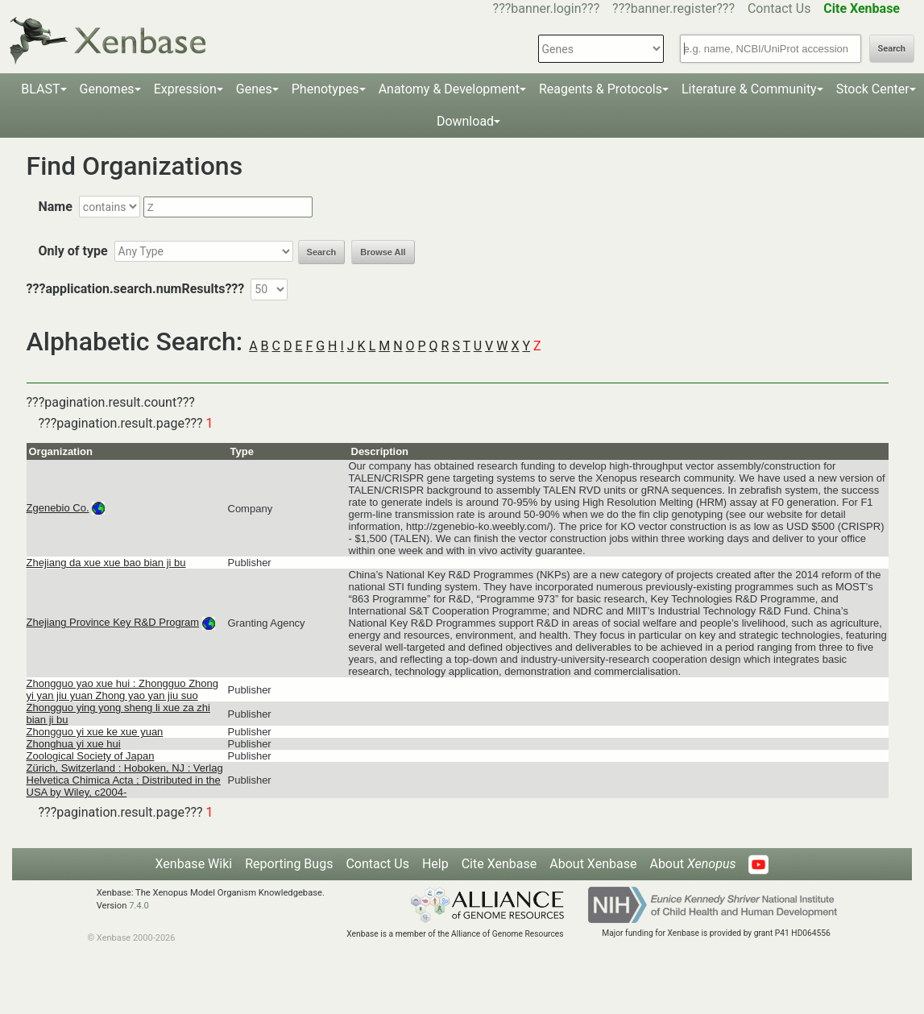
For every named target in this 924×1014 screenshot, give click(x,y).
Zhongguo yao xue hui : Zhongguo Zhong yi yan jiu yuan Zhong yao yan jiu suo (123, 689)
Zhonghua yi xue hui (74, 744)
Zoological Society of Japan (91, 756)
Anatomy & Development (449, 89)
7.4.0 (139, 905)
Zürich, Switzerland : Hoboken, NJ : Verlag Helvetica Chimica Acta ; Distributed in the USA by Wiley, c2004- (125, 780)
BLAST (40, 89)
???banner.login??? (546, 8)
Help (435, 863)
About (692, 863)
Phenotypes (325, 89)
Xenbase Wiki (194, 863)
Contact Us (779, 8)
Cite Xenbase (499, 863)
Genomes (107, 89)
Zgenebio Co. (58, 508)
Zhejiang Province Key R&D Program (113, 622)
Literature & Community (749, 89)
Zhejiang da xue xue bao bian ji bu (106, 563)
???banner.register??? (673, 8)
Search (891, 48)
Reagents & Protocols (600, 89)
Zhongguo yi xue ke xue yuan (95, 732)
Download (465, 121)
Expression (185, 89)
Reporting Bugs (289, 863)
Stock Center (872, 89)
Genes (254, 89)
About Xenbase (592, 863)
